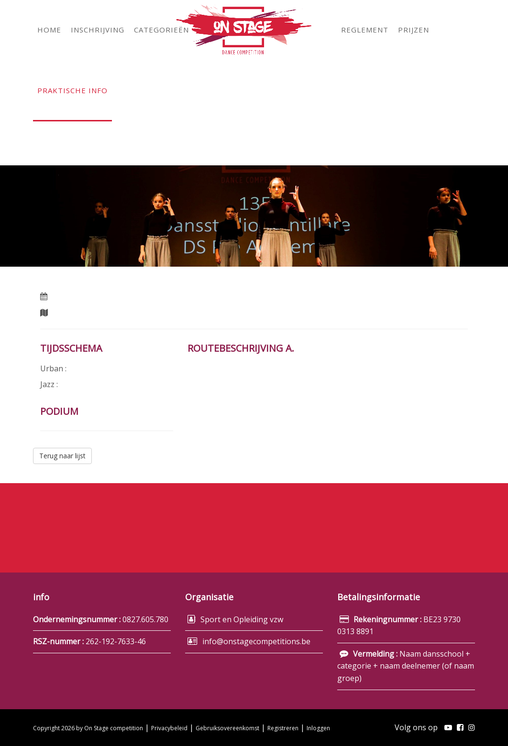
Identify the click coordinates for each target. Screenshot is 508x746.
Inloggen (318, 728)
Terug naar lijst (62, 455)
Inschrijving (406, 523)
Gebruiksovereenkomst (227, 728)
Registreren (282, 728)
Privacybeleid (169, 728)
